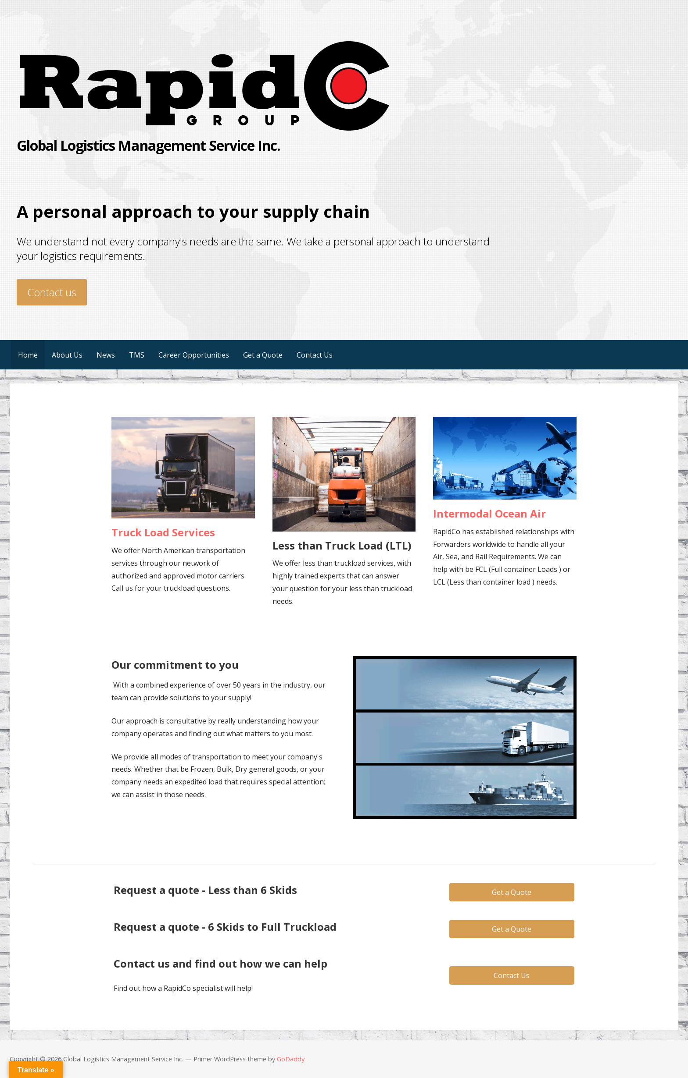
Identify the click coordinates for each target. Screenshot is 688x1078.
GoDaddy (291, 1059)
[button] (511, 892)
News (106, 355)
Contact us (51, 292)
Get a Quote (263, 355)
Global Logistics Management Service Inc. (149, 145)
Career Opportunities (193, 355)
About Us (67, 355)
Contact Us (315, 355)
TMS (136, 355)
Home (28, 355)
